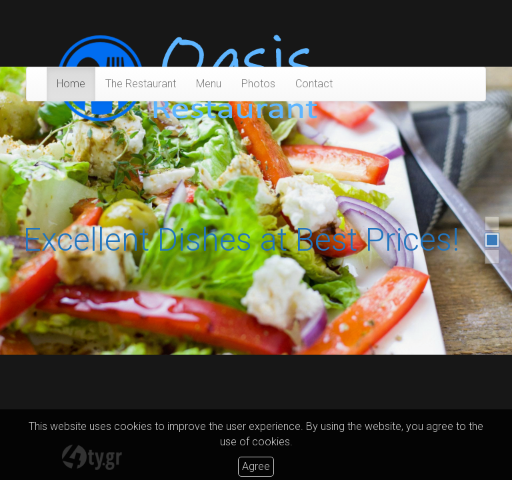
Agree (256, 466)
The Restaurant (140, 83)
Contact (314, 83)
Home (71, 83)
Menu (208, 83)
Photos (258, 83)
